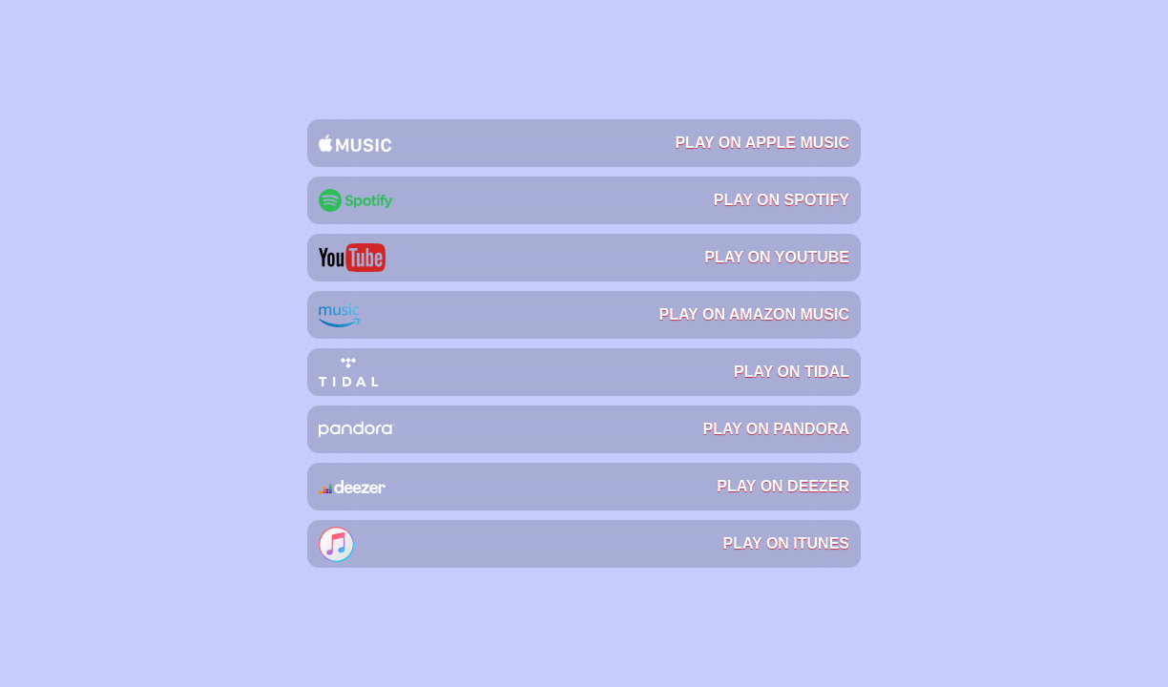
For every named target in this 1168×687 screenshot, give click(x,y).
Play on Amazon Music (584, 314)
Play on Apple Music (584, 143)
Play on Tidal (584, 372)
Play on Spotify (584, 200)
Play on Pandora (584, 429)
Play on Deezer (584, 486)
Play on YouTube (584, 257)
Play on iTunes (584, 543)
